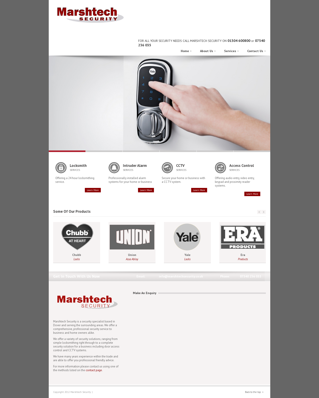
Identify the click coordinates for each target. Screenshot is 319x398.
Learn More (93, 190)
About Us (206, 51)
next (263, 212)
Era (243, 255)
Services (230, 51)
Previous (257, 57)
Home (185, 51)
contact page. (94, 370)
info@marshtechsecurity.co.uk (181, 276)
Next (261, 57)
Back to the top (253, 392)
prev (259, 212)
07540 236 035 (250, 276)
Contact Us (255, 51)
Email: (140, 276)
